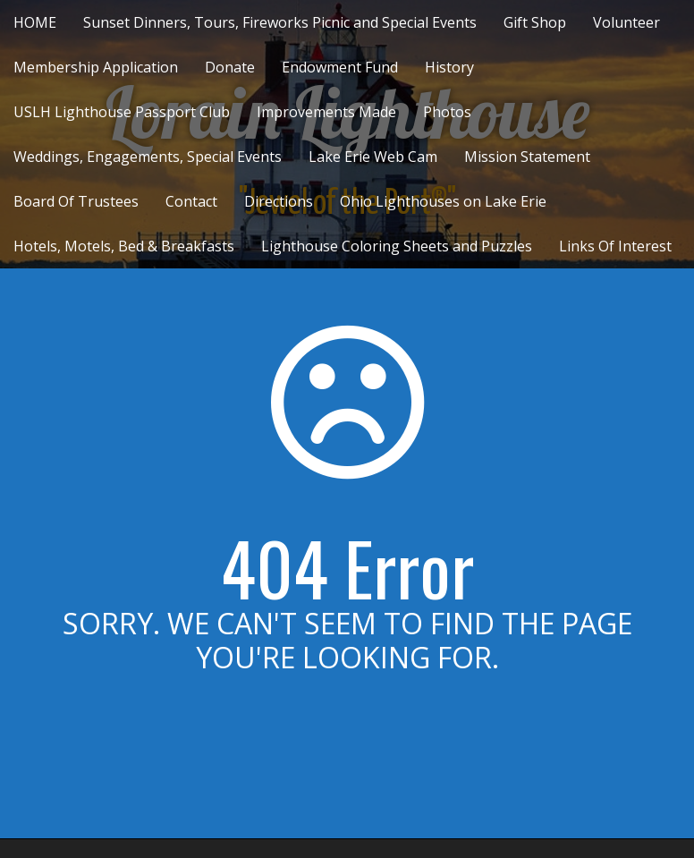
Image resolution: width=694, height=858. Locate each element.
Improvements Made (326, 112)
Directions (278, 201)
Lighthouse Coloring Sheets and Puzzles (396, 246)
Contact (191, 201)
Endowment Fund (340, 67)
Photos (447, 112)
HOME (34, 22)
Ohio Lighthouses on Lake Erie (443, 201)
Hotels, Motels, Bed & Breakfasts (123, 246)
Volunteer (626, 22)
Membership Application (95, 67)
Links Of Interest (615, 246)
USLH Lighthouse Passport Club (121, 112)
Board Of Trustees (76, 201)
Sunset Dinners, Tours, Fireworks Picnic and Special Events (280, 22)
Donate (230, 67)
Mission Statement (527, 156)
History (449, 67)
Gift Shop (535, 22)
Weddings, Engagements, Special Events (147, 156)
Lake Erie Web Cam (373, 156)
